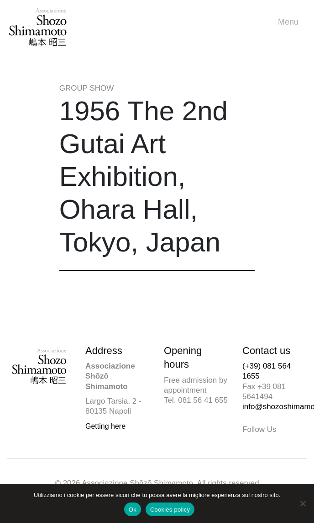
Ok (132, 509)
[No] (302, 503)
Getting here (105, 426)
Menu (290, 22)
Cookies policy (170, 509)
